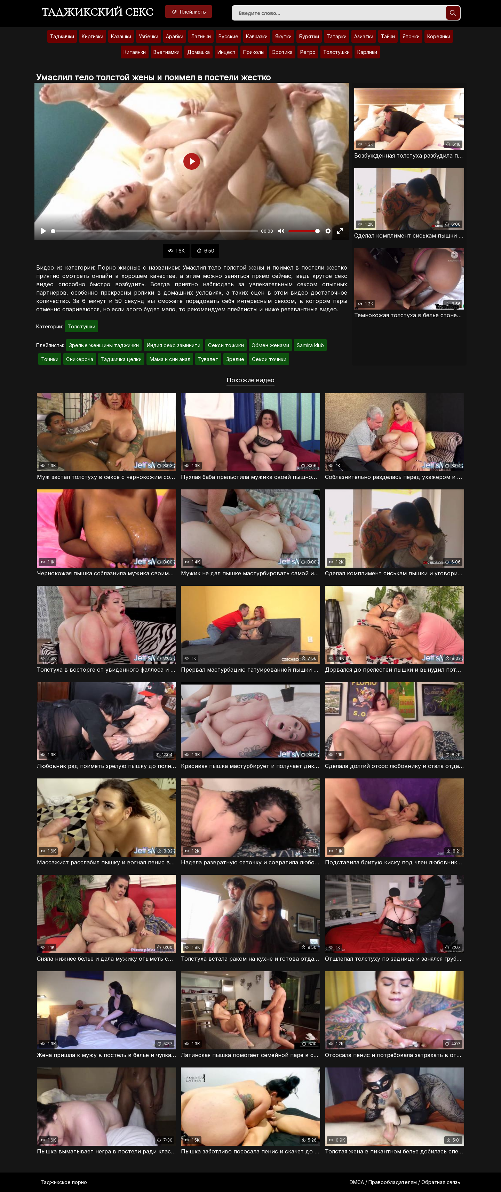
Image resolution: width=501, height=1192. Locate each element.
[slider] (154, 231)
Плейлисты (188, 11)
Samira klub (310, 345)
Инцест (226, 52)
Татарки (337, 36)
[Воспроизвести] (43, 231)
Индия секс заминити (173, 345)
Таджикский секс (97, 12)
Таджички (62, 36)
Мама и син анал (169, 359)
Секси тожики (226, 345)
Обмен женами (270, 345)
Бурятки (309, 36)
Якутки (283, 36)
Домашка (198, 52)
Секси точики (269, 359)
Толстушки (336, 52)
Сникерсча (79, 359)
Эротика (282, 52)
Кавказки (257, 36)
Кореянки (438, 36)
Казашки (121, 36)
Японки (411, 36)
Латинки (201, 36)
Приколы (253, 52)
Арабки (174, 36)
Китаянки (135, 52)
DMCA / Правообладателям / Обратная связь (405, 1182)
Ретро (308, 52)
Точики (49, 359)
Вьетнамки (166, 52)
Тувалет (208, 359)
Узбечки (148, 36)
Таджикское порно (64, 1182)
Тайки (388, 36)
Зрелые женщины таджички (104, 345)
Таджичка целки (121, 359)
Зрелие (235, 359)
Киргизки (92, 36)
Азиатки (363, 36)
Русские (228, 36)
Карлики (367, 52)
